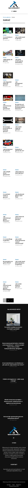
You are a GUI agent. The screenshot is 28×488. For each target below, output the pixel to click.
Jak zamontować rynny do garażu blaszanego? (7, 287)
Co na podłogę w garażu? (7, 239)
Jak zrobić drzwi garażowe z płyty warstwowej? (20, 241)
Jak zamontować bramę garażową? (7, 107)
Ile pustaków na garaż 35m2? (8, 262)
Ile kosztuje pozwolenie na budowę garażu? (7, 129)
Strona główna (7, 17)
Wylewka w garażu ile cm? (19, 150)
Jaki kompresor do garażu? (8, 150)
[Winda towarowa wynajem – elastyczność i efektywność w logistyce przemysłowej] (13, 392)
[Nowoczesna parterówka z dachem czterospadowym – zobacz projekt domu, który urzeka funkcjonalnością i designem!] (13, 337)
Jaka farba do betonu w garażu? (19, 218)
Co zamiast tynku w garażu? (6, 195)
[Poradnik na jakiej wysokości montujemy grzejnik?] (13, 319)
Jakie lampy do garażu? (7, 60)
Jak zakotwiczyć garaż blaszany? (7, 219)
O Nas (13, 484)
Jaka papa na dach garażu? (19, 172)
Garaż (4, 35)
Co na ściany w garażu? (7, 37)
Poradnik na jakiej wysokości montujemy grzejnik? (13, 328)
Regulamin (18, 484)
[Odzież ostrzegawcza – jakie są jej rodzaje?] (13, 373)
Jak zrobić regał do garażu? (18, 128)
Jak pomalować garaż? (19, 83)
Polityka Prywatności (14, 486)
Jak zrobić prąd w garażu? (20, 37)
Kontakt (9, 484)
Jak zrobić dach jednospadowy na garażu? (20, 263)
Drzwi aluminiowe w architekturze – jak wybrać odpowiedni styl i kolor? (13, 364)
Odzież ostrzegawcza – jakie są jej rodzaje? (13, 380)
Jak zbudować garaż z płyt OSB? (19, 195)
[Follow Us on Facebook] (13, 438)
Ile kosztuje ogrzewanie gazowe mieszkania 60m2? (13, 417)
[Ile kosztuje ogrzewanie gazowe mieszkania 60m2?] (13, 411)
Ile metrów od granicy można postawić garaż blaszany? (20, 107)
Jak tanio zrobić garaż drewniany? (19, 61)
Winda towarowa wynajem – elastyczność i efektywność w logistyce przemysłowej (13, 401)
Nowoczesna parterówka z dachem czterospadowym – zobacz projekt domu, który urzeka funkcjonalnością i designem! (13, 345)
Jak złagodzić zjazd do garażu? (7, 83)
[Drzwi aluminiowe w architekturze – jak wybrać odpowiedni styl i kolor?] (13, 357)
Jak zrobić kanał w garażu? (18, 285)
